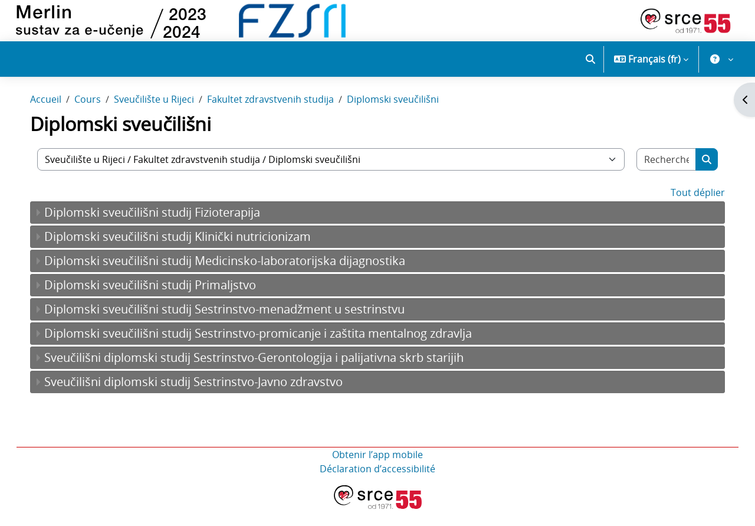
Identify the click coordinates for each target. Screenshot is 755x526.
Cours (99, 116)
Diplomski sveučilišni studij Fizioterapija (164, 229)
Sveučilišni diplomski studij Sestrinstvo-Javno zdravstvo (205, 399)
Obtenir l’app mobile (377, 471)
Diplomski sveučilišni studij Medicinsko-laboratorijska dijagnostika (236, 278)
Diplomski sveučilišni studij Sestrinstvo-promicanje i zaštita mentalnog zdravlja (270, 350)
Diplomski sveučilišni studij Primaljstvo (162, 302)
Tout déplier (686, 209)
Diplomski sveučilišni (405, 116)
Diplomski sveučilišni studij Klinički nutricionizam (189, 254)
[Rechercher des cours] (656, 176)
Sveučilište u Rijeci (166, 116)
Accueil (57, 116)
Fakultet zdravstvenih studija (282, 116)
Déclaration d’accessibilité (377, 485)
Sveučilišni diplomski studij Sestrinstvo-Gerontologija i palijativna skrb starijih (265, 375)
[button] (590, 59)
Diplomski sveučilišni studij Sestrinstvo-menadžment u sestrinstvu (236, 326)
